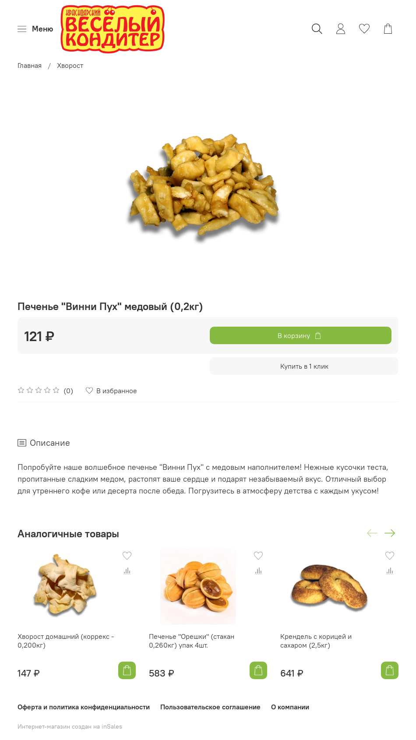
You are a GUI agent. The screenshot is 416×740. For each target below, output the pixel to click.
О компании (290, 706)
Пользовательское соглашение (210, 706)
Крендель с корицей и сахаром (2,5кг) (316, 640)
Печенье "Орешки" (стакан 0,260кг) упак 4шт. (191, 640)
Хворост (70, 65)
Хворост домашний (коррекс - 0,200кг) (66, 640)
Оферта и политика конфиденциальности (84, 706)
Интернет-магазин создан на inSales (70, 726)
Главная (30, 65)
